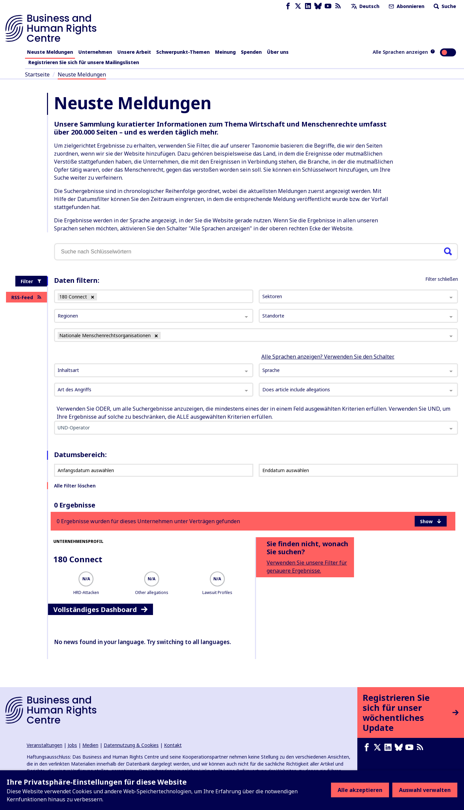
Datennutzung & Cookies (131, 745)
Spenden (251, 52)
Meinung (225, 52)
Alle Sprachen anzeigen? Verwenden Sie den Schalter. (327, 356)
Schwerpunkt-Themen (183, 52)
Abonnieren (405, 6)
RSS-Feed (26, 297)
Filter (31, 281)
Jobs (72, 745)
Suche (444, 6)
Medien (90, 745)
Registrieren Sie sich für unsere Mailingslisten (83, 62)
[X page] (298, 6)
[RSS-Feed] (338, 6)
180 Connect (77, 559)
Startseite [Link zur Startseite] (37, 74)
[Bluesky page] (318, 6)
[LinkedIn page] (308, 6)
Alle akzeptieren (360, 790)
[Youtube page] (328, 6)
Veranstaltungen (44, 745)
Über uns (278, 52)
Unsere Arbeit (134, 52)
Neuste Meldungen (50, 52)
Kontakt (173, 745)
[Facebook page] (288, 6)
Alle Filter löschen (75, 485)
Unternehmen (95, 52)
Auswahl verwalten (425, 790)
